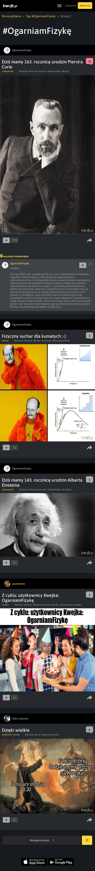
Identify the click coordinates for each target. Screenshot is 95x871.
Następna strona (42, 840)
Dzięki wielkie (15, 730)
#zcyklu (55, 605)
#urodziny (67, 489)
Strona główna (11, 16)
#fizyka (65, 71)
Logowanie (70, 5)
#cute (38, 734)
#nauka (42, 71)
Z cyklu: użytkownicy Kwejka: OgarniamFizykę (30, 598)
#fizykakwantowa (61, 340)
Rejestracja (85, 5)
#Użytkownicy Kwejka (71, 605)
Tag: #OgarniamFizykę (40, 16)
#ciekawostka (54, 71)
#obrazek (23, 71)
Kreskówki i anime (10, 734)
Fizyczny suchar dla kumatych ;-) (34, 336)
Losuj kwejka (88, 842)
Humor (5, 340)
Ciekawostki (8, 71)
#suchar (28, 340)
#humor (28, 605)
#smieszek (46, 340)
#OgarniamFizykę (41, 605)
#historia (33, 71)
